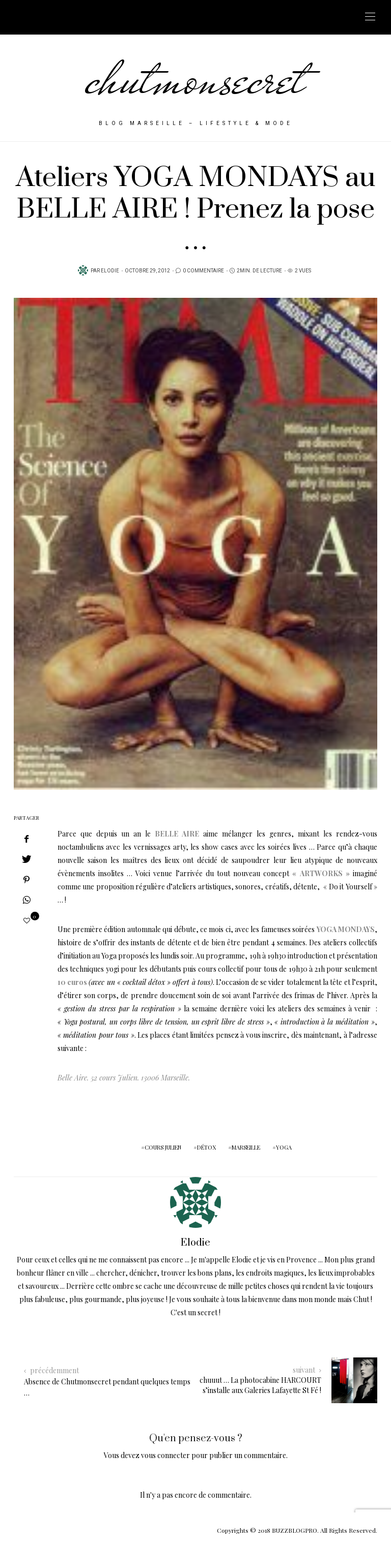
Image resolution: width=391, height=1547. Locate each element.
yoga (284, 1147)
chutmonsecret (195, 78)
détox (206, 1147)
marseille (246, 1147)
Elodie (110, 270)
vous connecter (165, 1455)
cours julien (163, 1147)
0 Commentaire (203, 270)
